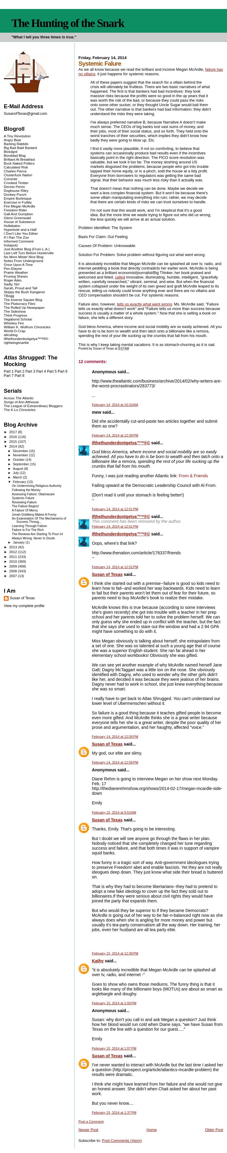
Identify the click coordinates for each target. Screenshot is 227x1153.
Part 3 (30, 371)
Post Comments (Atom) (122, 1140)
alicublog (11, 335)
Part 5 (52, 371)
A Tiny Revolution (17, 136)
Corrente (10, 179)
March (18, 477)
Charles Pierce (15, 171)
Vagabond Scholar (18, 319)
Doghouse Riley (16, 190)
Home (152, 1130)
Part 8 (20, 376)
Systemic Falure (23, 498)
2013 (13, 547)
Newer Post (88, 1130)
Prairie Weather (16, 272)
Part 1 (9, 371)
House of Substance (19, 222)
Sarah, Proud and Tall (20, 288)
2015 (13, 441)
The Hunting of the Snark (67, 23)
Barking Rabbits (16, 144)
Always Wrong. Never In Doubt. (34, 538)
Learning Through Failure (29, 526)
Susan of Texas (107, 574)
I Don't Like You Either (21, 233)
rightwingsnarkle (16, 342)
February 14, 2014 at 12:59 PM (115, 762)
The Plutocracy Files (19, 303)
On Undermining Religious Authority (37, 485)
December (21, 451)
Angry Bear (12, 140)
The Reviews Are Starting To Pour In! (37, 534)
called (120, 277)
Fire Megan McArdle (19, 206)
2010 (13, 561)
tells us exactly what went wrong (144, 304)
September (21, 464)
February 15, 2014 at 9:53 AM (114, 812)
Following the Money (26, 490)
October (19, 459)
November (21, 455)
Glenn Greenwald (17, 218)
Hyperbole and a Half (20, 229)
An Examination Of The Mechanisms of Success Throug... (39, 520)
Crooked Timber (16, 183)
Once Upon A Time (18, 265)
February (20, 482)
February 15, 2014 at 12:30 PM (115, 953)
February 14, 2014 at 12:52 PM (115, 567)
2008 (13, 571)
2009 (13, 566)
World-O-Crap (14, 331)
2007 (13, 576)
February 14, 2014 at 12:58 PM (115, 736)
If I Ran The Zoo (16, 237)
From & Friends (193, 475)
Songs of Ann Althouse (21, 402)
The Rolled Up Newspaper (24, 307)
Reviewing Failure (24, 502)
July (16, 473)
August (18, 468)
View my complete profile (24, 606)
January (19, 542)
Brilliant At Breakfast (19, 159)
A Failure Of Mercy (25, 510)
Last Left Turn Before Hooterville (29, 253)
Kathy (97, 960)
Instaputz (11, 245)
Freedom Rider (15, 210)
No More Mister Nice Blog (23, 257)
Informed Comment (18, 241)
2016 (13, 437)
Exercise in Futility (18, 202)
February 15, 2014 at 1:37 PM (114, 1112)
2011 (13, 557)
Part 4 (41, 371)
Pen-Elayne (13, 268)
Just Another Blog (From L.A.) (27, 249)
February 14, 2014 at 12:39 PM (115, 435)
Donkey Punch (15, 194)
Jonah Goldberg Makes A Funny (34, 514)
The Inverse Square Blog (23, 300)
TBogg (9, 296)
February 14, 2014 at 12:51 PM (115, 509)
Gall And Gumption (18, 214)
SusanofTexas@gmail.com (25, 114)
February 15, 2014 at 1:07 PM (114, 1048)
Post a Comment (90, 1121)
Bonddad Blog (15, 155)
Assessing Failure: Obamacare (33, 494)
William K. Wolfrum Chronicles (27, 327)
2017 (13, 432)
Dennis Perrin (14, 187)
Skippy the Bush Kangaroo (24, 292)
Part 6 (63, 371)
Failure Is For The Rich (28, 530)
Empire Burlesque (17, 198)
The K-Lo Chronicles (20, 410)
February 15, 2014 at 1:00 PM (114, 1003)
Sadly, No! (12, 284)
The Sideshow (15, 311)
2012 (13, 552)
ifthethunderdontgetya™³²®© (121, 442)
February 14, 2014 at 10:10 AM (115, 405)
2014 (13, 446)
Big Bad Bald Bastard (20, 148)
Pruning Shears (16, 276)
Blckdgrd (10, 151)
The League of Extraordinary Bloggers (33, 406)
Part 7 (9, 376)
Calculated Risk (16, 167)
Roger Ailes (13, 280)
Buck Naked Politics (19, 163)
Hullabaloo (12, 226)
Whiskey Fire (14, 323)
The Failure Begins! (25, 506)
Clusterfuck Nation (18, 175)
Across (19, 398)
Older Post (214, 1130)
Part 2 (20, 371)
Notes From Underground (23, 261)
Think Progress (15, 315)
